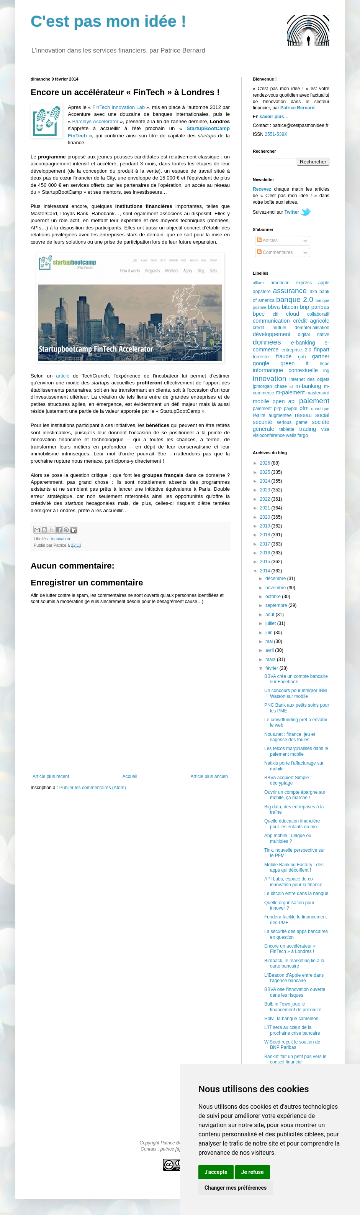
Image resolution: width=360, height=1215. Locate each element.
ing (326, 370)
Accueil (130, 776)
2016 (266, 553)
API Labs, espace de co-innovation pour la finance (293, 881)
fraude (284, 356)
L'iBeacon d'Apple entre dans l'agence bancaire (294, 978)
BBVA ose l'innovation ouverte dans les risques (295, 992)
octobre (273, 596)
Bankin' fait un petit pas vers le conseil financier (295, 1059)
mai (269, 641)
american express (291, 282)
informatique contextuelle (285, 370)
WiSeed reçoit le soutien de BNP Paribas (292, 1044)
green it (294, 363)
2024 (266, 481)
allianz (259, 282)
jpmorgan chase (270, 386)
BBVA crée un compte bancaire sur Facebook (296, 679)
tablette (286, 429)
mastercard (317, 393)
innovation (60, 538)
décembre (276, 578)
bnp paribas (314, 307)
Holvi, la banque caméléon (291, 1018)
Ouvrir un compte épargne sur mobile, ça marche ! (294, 795)
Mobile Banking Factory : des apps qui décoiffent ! (294, 867)
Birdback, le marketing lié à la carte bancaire (294, 963)
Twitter (292, 212)
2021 (266, 508)
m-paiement (290, 392)
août (270, 614)
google (261, 363)
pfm (304, 408)
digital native (313, 334)
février (272, 668)
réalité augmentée (272, 415)
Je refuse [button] (252, 1172)
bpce (259, 314)
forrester (261, 356)
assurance (290, 291)
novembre (276, 587)
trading (307, 429)
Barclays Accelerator (95, 121)
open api (284, 401)
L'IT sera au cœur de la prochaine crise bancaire (292, 1030)
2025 (266, 472)
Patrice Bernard (297, 107)
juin (269, 632)
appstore (262, 291)
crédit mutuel (269, 327)
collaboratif (318, 314)
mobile (261, 401)
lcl (291, 386)
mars (271, 659)
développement (271, 334)
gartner (320, 356)
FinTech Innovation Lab (118, 107)
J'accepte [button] (216, 1172)
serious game (292, 422)
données (267, 342)
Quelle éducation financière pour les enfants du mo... (292, 823)
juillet (271, 623)
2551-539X (276, 134)
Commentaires (275, 252)
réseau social (312, 415)
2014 (266, 571)
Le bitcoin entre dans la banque (296, 893)
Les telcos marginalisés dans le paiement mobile (296, 751)
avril (270, 650)
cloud (292, 314)
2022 (266, 499)
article (62, 376)
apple (323, 282)
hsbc (324, 363)
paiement (314, 401)
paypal (290, 408)
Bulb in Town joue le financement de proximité (292, 1006)
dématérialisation (312, 327)
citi (275, 314)
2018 (266, 534)
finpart (321, 349)
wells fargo (297, 435)
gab (302, 356)
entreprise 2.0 (296, 350)
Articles (267, 240)
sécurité (262, 422)
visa (325, 429)
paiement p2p (267, 408)
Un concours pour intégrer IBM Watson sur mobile (295, 693)
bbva (274, 307)
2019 (266, 526)
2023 (266, 490)
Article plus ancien (209, 776)
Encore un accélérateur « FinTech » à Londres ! (290, 948)
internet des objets (309, 379)
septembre (276, 605)
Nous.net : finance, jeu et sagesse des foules (289, 737)
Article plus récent (51, 776)
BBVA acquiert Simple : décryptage (287, 780)
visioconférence (269, 435)
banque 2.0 (294, 299)
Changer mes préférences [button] (236, 1188)
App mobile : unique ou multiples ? (287, 838)
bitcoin (290, 307)
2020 (266, 517)
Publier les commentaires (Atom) (92, 787)
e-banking (303, 343)
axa (313, 291)
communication (271, 321)
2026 (266, 463)
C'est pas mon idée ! (109, 21)
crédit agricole (311, 321)
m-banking (308, 386)
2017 (266, 544)
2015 (266, 561)
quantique (320, 408)
